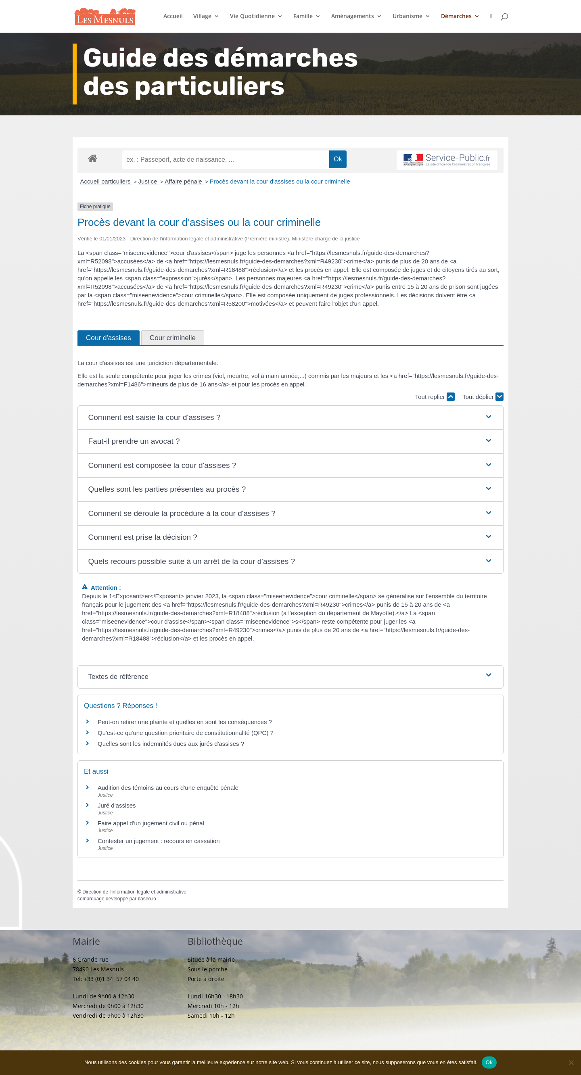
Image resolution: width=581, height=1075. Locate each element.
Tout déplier (483, 396)
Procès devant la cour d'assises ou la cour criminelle (280, 181)
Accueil (173, 16)
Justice (148, 181)
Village (202, 16)
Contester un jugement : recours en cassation (159, 840)
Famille (303, 16)
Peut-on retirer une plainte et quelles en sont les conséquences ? (185, 721)
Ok (489, 1062)
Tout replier (435, 396)
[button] (290, 418)
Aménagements (352, 16)
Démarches (456, 16)
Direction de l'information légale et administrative (134, 892)
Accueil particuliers (106, 181)
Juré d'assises (117, 805)
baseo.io (147, 899)
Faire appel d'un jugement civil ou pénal (151, 823)
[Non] (571, 1062)
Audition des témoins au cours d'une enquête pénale (168, 787)
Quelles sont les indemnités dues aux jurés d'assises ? (171, 743)
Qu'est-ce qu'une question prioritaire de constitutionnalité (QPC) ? (186, 732)
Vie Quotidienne (252, 16)
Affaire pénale (184, 181)
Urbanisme (407, 16)
